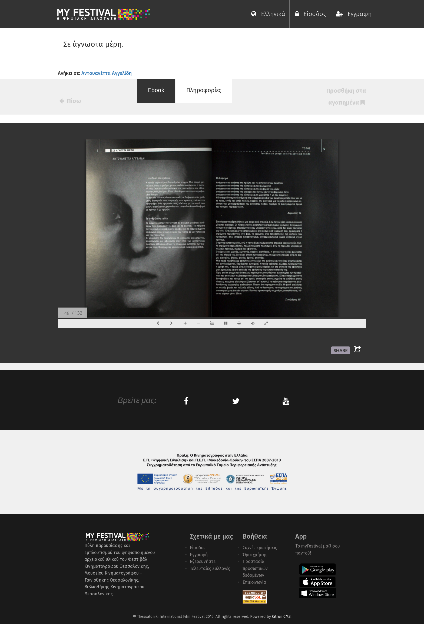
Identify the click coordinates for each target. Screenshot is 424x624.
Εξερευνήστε (203, 561)
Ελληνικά (268, 14)
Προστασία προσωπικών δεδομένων (255, 568)
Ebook (156, 90)
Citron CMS (281, 616)
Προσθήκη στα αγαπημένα (346, 96)
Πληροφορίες (203, 90)
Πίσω (70, 101)
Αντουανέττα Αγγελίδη (106, 73)
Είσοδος (312, 14)
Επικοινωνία (254, 582)
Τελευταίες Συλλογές (210, 568)
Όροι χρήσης (255, 554)
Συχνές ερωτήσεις (260, 547)
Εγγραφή (354, 14)
